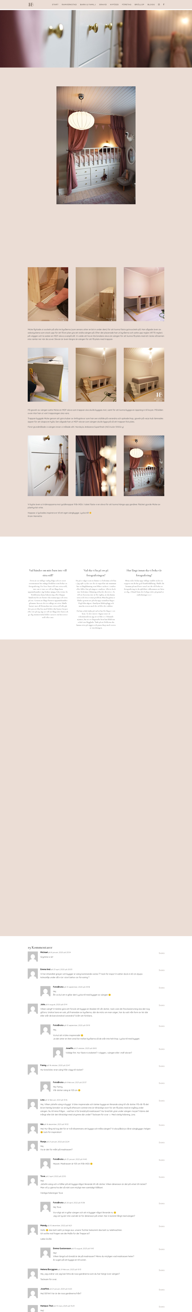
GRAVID (103, 5)
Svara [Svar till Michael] (161, 953)
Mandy (43, 1225)
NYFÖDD (114, 5)
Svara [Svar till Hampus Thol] (161, 1306)
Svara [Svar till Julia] (161, 1005)
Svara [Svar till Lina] (161, 1100)
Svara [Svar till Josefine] (161, 1289)
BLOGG (151, 5)
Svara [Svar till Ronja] (161, 1142)
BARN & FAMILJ (88, 5)
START (55, 5)
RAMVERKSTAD (69, 5)
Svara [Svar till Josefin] (161, 1049)
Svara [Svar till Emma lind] (161, 970)
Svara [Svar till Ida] (161, 1125)
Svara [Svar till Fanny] (161, 1066)
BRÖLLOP (139, 5)
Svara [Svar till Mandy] (161, 1226)
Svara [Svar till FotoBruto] (161, 987)
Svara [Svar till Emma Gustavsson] (161, 1249)
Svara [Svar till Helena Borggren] (161, 1270)
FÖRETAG (126, 5)
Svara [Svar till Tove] (161, 1177)
